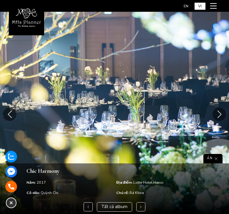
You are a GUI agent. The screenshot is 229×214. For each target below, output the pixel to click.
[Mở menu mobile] (214, 6)
